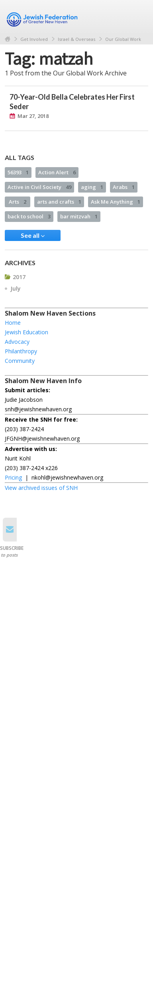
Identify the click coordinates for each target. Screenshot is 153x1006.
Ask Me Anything (115, 201)
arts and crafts (59, 201)
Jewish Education (26, 332)
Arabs (124, 187)
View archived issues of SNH (41, 487)
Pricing (13, 477)
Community (20, 360)
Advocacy (17, 341)
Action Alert (57, 172)
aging (92, 187)
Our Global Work (123, 39)
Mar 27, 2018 (33, 115)
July (15, 288)
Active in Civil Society (39, 187)
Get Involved (34, 39)
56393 (18, 172)
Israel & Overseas (76, 39)
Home (7, 39)
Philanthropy (21, 351)
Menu (139, 17)
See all (33, 235)
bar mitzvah (79, 216)
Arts (17, 201)
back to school (29, 216)
